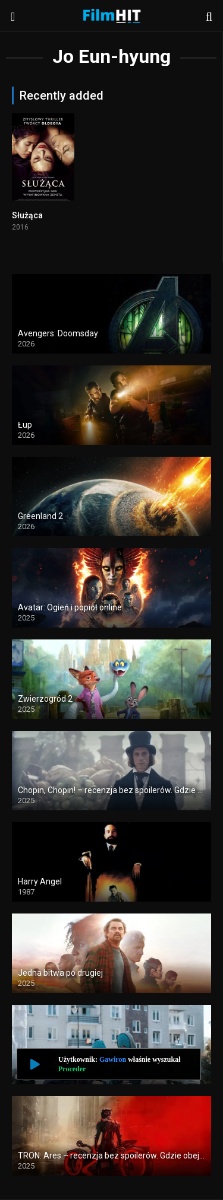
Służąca (27, 215)
